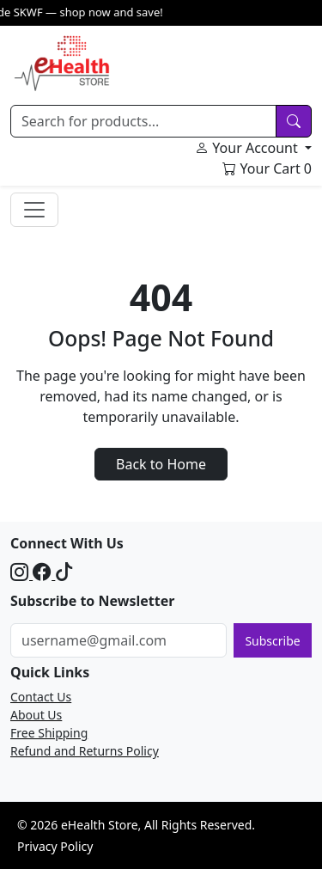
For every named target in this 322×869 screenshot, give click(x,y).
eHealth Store (99, 825)
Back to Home (161, 464)
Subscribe (272, 641)
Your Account (248, 147)
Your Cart (267, 168)
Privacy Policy (55, 846)
